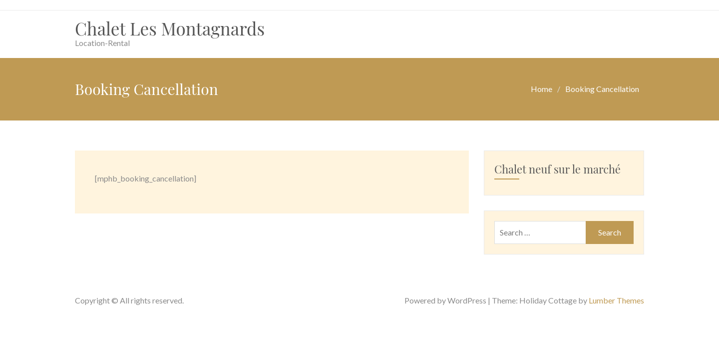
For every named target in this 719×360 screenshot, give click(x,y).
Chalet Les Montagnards (170, 28)
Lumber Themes (616, 300)
